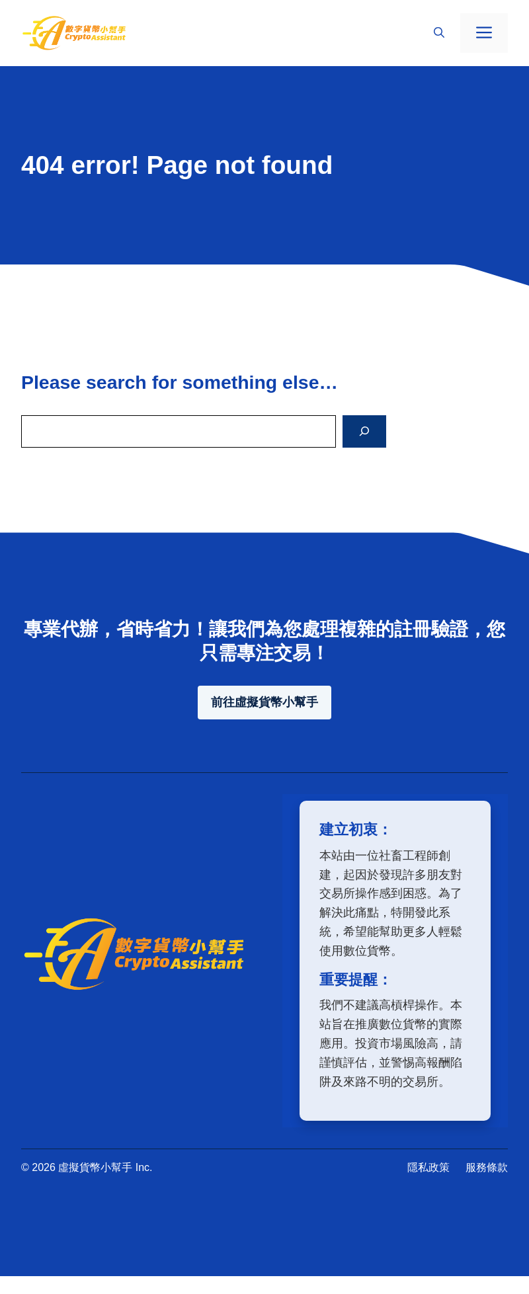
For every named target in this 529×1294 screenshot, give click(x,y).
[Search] (364, 431)
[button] (439, 33)
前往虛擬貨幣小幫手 (264, 702)
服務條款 (487, 1167)
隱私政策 (428, 1167)
